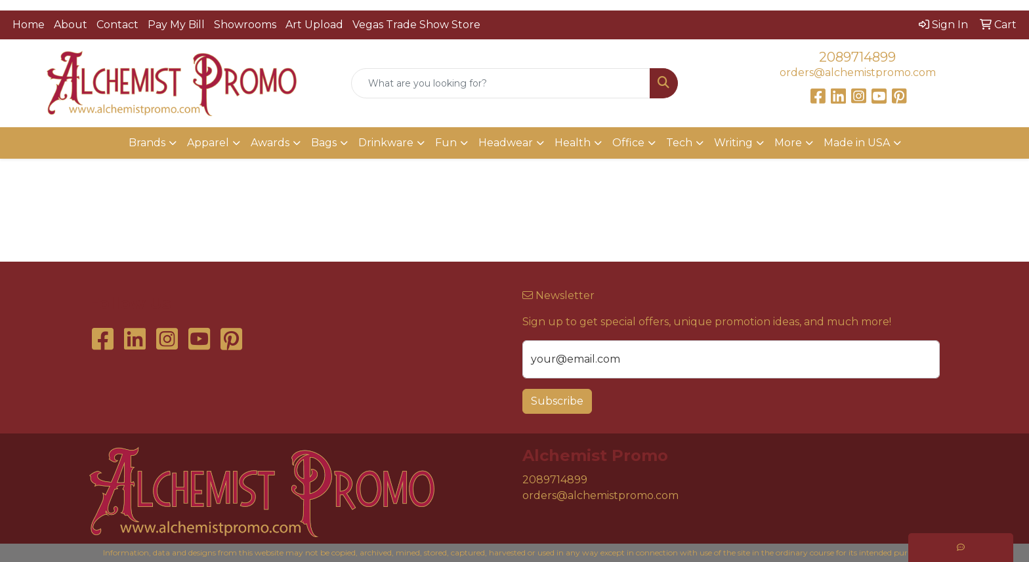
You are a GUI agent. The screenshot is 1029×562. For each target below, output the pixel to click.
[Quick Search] (501, 83)
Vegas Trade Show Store (416, 24)
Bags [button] (324, 142)
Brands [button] (147, 142)
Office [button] (628, 142)
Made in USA (857, 142)
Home (28, 24)
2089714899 (857, 57)
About (70, 24)
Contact (117, 24)
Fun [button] (446, 142)
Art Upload (314, 24)
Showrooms (245, 24)
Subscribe (557, 401)
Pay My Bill (176, 24)
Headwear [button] (505, 142)
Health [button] (573, 142)
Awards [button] (270, 142)
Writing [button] (733, 142)
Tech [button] (679, 142)
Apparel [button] (208, 142)
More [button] (788, 142)
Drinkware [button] (385, 142)
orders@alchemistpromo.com (858, 72)
